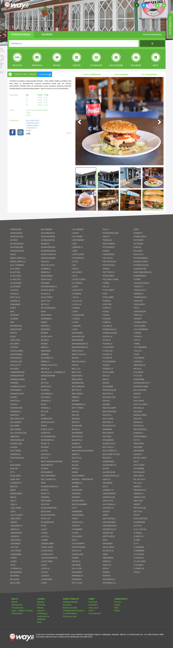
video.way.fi (94, 608)
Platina (117, 610)
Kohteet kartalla (70, 608)
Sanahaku (67, 605)
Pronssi (117, 602)
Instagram (93, 605)
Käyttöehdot (16, 605)
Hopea (117, 605)
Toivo (149, 74)
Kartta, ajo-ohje (69, 616)
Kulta (116, 608)
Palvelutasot (16, 613)
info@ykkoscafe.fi (32, 123)
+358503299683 (32, 125)
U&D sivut (48, 9)
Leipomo (41, 610)
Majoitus (41, 602)
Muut (39, 622)
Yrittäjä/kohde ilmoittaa (73, 610)
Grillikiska (41, 619)
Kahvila (40, 608)
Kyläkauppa (42, 613)
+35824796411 (31, 128)
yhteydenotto (170, 25)
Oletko (121, 74)
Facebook (93, 602)
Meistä (14, 602)
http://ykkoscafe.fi (32, 120)
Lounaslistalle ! (95, 613)
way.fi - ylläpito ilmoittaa (22, 610)
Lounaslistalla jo (70, 613)
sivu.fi (91, 610)
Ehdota (92, 74)
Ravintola (41, 605)
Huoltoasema (43, 616)
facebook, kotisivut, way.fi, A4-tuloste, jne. (49, 27)
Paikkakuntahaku (70, 602)
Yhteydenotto (17, 608)
